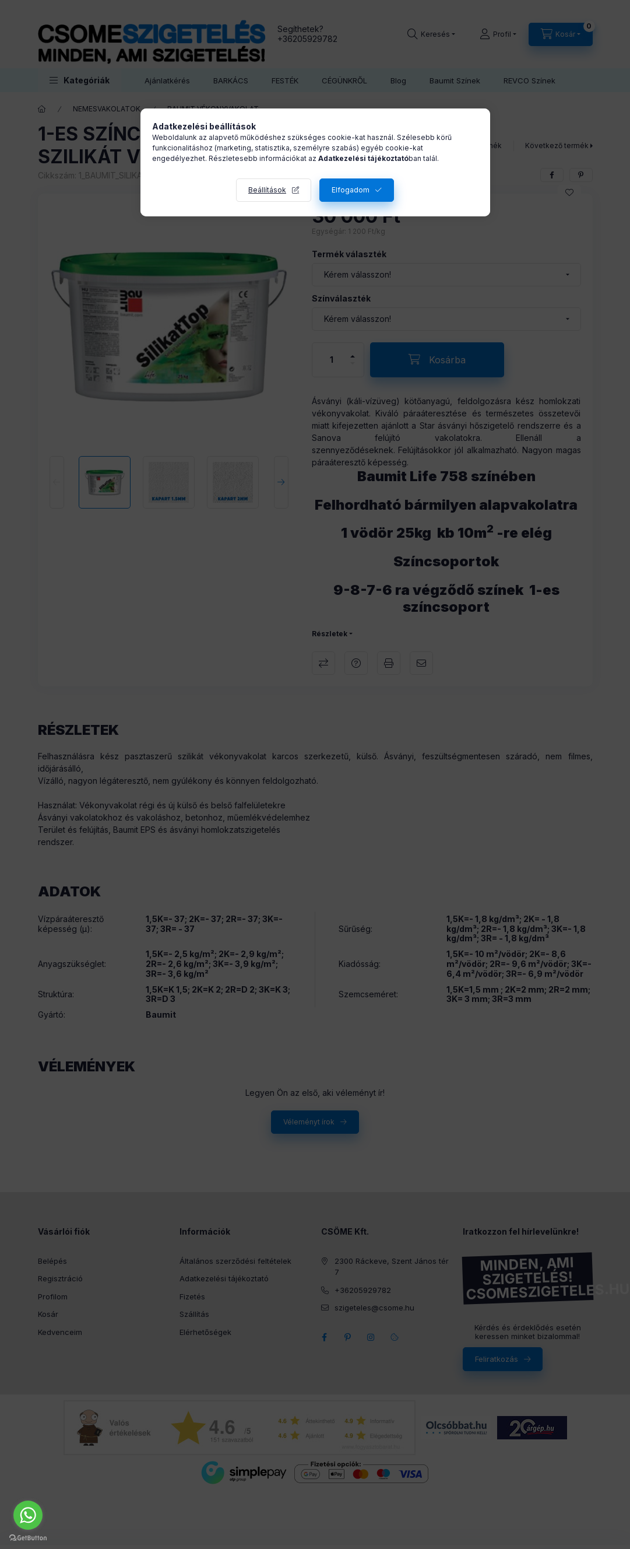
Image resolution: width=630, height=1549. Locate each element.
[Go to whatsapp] (28, 1515)
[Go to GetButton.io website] (28, 1537)
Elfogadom (350, 189)
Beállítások (267, 189)
